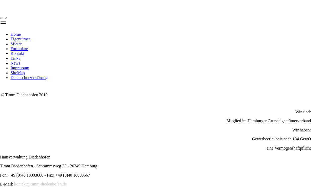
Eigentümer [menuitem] (20, 39)
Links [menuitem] (15, 58)
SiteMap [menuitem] (18, 73)
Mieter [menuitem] (16, 44)
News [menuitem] (15, 63)
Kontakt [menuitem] (17, 53)
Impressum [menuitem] (20, 68)
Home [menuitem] (16, 34)
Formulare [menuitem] (19, 48)
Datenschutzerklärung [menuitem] (29, 77)
